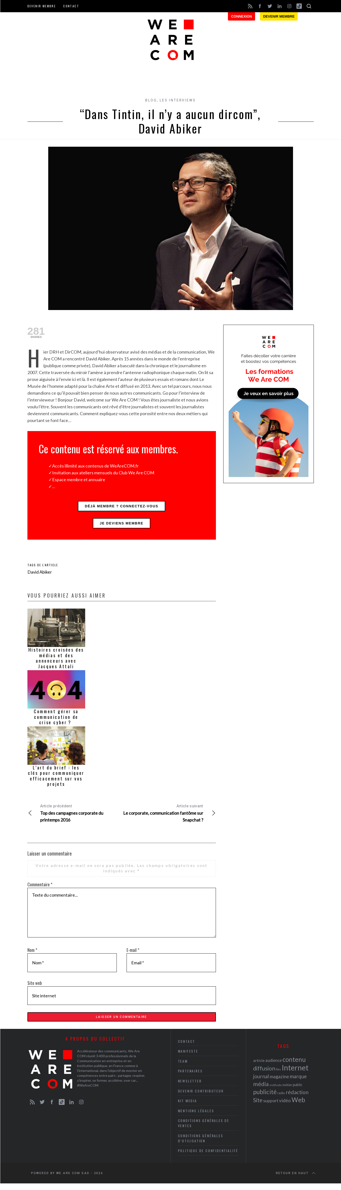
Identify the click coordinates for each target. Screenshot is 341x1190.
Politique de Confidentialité (208, 1157)
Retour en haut (296, 1179)
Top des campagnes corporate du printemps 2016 (74, 816)
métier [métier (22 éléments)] (287, 1091)
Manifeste (188, 1057)
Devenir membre (41, 6)
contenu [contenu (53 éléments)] (294, 1066)
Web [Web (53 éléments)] (298, 1106)
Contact (71, 6)
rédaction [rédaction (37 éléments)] (297, 1099)
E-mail (133, 954)
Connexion (241, 16)
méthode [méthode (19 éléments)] (276, 1091)
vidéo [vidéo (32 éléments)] (285, 1107)
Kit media (187, 1107)
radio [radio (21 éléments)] (281, 1099)
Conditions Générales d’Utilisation (200, 1145)
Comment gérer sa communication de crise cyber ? (56, 720)
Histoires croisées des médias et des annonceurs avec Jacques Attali (56, 661)
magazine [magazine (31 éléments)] (279, 1083)
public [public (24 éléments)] (297, 1091)
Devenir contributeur (201, 1097)
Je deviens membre (121, 526)
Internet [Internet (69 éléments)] (295, 1074)
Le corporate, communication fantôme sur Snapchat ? (169, 816)
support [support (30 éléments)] (270, 1107)
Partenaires (190, 1077)
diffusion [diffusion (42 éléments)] (264, 1074)
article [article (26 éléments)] (259, 1067)
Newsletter (190, 1087)
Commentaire (39, 888)
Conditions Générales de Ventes (203, 1129)
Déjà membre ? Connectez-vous (121, 507)
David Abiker (39, 575)
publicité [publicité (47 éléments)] (265, 1098)
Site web (34, 987)
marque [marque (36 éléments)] (298, 1083)
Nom (32, 954)
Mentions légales (196, 1117)
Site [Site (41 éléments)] (257, 1106)
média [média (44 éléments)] (261, 1090)
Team (183, 1067)
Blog (151, 100)
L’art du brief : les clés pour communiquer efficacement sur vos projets (56, 779)
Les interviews (178, 100)
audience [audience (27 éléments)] (273, 1066)
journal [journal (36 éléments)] (261, 1083)
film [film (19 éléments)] (278, 1076)
